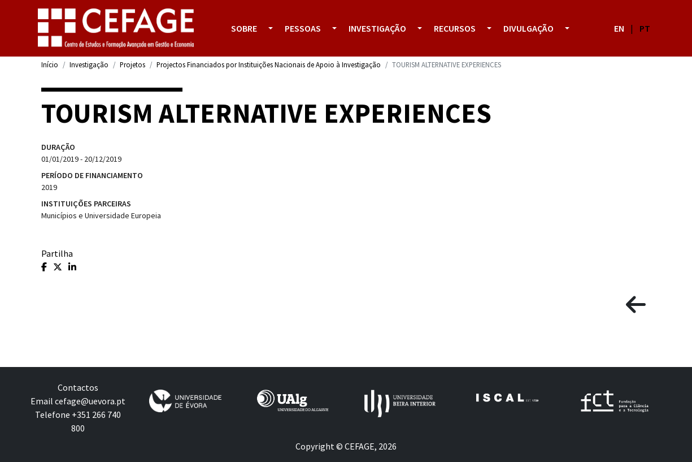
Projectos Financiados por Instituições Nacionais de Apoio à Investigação (268, 64)
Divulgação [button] (528, 28)
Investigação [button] (377, 28)
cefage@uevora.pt (90, 401)
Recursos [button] (455, 28)
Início (49, 64)
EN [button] (619, 28)
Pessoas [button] (303, 28)
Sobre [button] (244, 28)
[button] (270, 28)
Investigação (88, 64)
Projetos (132, 64)
